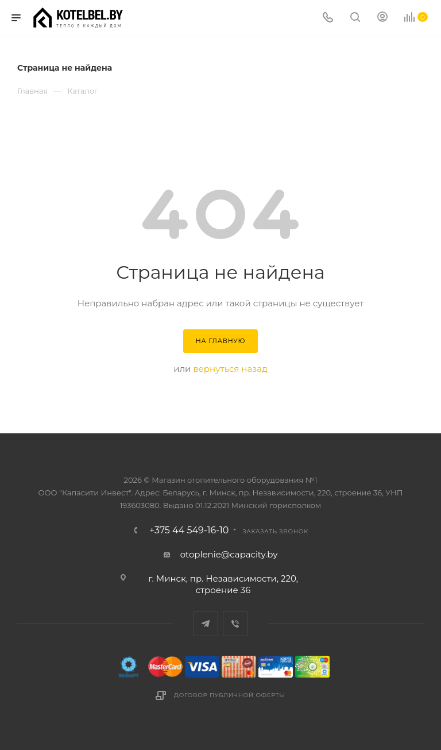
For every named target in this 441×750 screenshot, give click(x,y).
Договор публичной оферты (229, 695)
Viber (235, 623)
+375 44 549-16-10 (189, 530)
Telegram (206, 623)
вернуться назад (230, 368)
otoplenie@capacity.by (229, 554)
